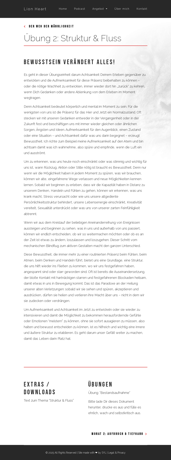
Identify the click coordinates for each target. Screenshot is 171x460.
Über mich (121, 8)
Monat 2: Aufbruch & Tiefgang (117, 434)
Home (63, 8)
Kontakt (142, 8)
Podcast (79, 8)
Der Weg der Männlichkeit (51, 26)
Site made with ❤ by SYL (92, 452)
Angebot (98, 8)
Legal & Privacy (117, 452)
